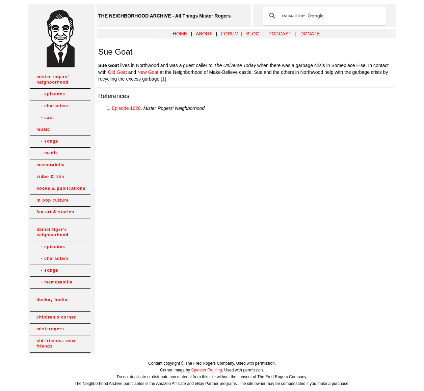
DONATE (310, 33)
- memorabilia (54, 282)
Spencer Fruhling (206, 370)
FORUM (229, 33)
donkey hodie (52, 299)
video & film (50, 176)
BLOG (252, 33)
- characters (52, 105)
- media (47, 153)
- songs (47, 141)
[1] (163, 79)
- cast (45, 117)
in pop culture (52, 200)
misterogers (50, 329)
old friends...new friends (55, 343)
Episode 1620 (126, 108)
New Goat (147, 72)
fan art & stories (55, 212)
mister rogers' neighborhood (52, 79)
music (43, 129)
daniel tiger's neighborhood (52, 232)
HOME (180, 33)
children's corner (56, 317)
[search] (323, 16)
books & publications (60, 188)
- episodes (50, 94)
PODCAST (279, 33)
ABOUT (204, 33)
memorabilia (50, 164)
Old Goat (117, 72)
